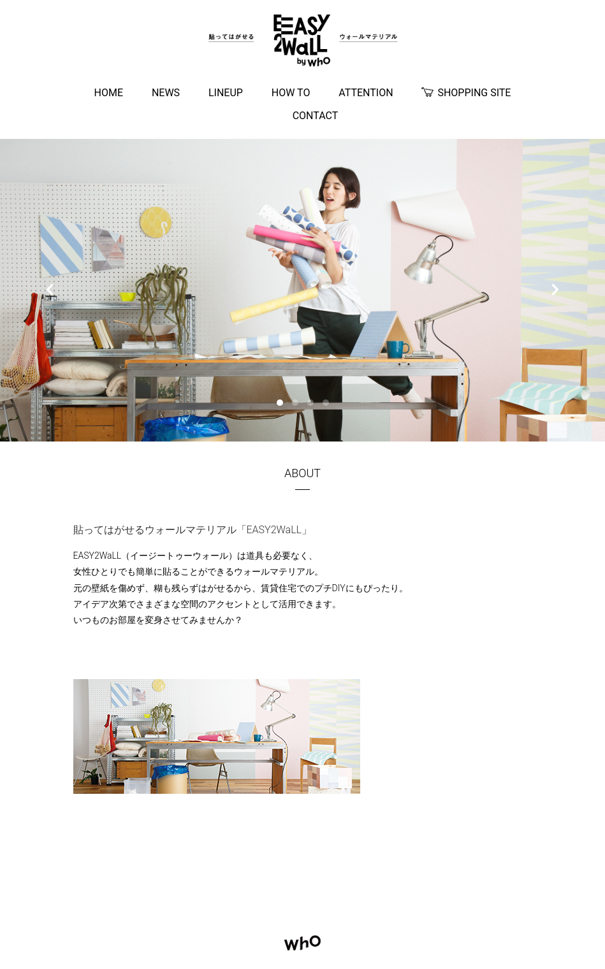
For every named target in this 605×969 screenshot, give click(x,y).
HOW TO (291, 93)
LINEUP (225, 93)
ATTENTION (366, 93)
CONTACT (316, 116)
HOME (108, 93)
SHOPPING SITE (466, 93)
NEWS (166, 93)
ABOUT (302, 473)
